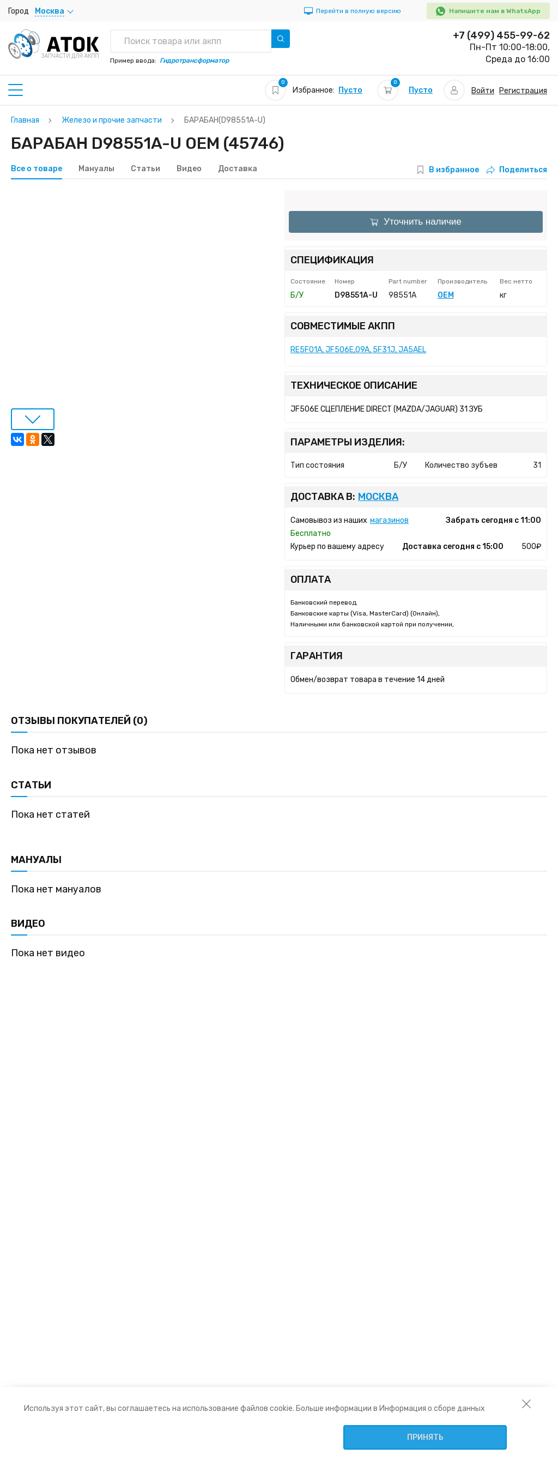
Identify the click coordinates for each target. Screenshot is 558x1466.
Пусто (350, 90)
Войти (482, 90)
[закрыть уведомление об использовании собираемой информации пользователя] (526, 1403)
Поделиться (517, 169)
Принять (425, 1437)
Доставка (237, 169)
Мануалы (96, 169)
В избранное (454, 169)
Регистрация (523, 90)
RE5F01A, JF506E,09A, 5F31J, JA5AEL (358, 349)
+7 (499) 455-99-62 (501, 35)
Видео (189, 169)
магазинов (389, 520)
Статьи (145, 169)
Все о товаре (36, 169)
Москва (378, 497)
